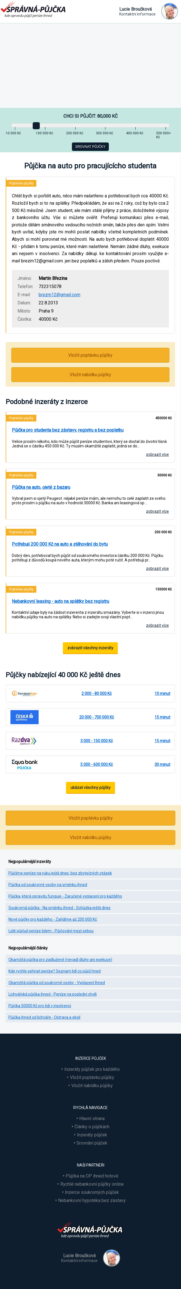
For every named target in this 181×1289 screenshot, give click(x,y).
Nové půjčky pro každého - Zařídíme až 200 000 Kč (52, 919)
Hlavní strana (92, 1118)
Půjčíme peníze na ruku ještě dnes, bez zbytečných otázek (60, 873)
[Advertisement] (90, 65)
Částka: (24, 319)
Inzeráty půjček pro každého (92, 1069)
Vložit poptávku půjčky (90, 355)
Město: (24, 311)
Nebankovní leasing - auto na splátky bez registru (60, 601)
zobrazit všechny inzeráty (90, 648)
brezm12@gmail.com (59, 294)
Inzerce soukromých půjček (92, 1192)
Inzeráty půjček (92, 1135)
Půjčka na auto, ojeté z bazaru (41, 487)
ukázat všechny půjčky (90, 787)
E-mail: (24, 294)
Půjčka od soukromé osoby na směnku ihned (47, 884)
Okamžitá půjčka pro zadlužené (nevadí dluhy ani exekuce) (60, 959)
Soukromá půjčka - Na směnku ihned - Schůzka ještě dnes (59, 908)
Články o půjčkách (91, 1126)
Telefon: (25, 286)
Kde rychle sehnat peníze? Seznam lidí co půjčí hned (54, 971)
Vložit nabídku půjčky (90, 374)
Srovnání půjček (91, 1143)
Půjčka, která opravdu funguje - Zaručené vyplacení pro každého (65, 896)
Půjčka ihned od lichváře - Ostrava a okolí (44, 1017)
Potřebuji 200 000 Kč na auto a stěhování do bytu (60, 544)
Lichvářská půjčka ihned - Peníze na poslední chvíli (52, 994)
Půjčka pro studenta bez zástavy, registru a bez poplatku (67, 430)
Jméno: (24, 278)
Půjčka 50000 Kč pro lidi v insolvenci (39, 1005)
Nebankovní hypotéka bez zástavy (92, 1200)
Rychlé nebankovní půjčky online (92, 1184)
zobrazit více (157, 454)
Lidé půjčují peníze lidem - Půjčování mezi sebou (51, 931)
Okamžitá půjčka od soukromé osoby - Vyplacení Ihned (56, 982)
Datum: (24, 302)
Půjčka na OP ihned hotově (92, 1176)
